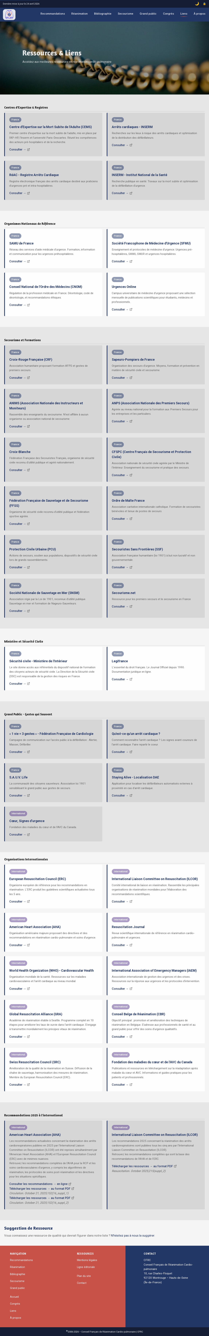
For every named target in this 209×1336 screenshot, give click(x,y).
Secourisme (125, 13)
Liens (183, 13)
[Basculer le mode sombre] (197, 4)
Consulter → (17, 149)
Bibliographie (102, 13)
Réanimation (79, 13)
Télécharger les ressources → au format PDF (39, 1188)
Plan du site (84, 1276)
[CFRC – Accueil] (9, 14)
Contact (81, 1283)
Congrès (168, 13)
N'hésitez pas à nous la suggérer (132, 1235)
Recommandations (52, 13)
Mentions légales (87, 1260)
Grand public (148, 13)
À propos (199, 13)
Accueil (14, 1296)
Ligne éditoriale (86, 1267)
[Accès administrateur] (204, 4)
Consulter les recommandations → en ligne (38, 1184)
